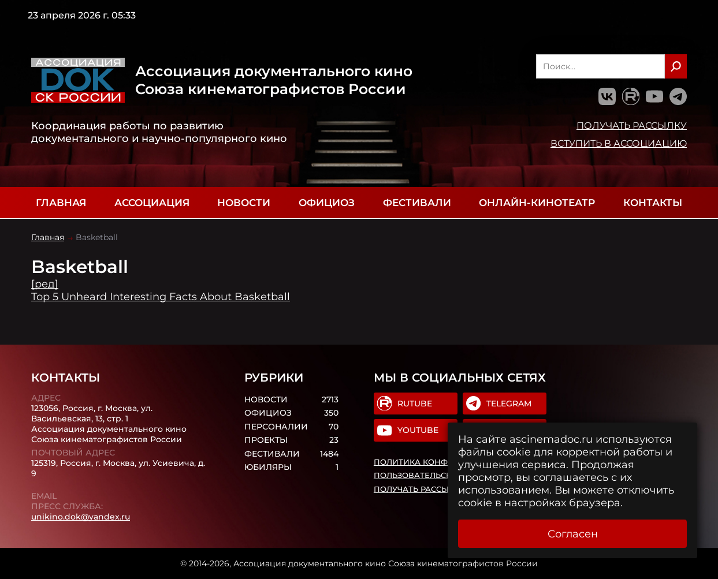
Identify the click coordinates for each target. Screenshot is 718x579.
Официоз (327, 202)
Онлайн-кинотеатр (537, 202)
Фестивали (417, 202)
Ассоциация (151, 202)
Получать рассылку (631, 125)
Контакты (652, 202)
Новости (243, 202)
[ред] (44, 284)
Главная (61, 202)
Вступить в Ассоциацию (618, 143)
